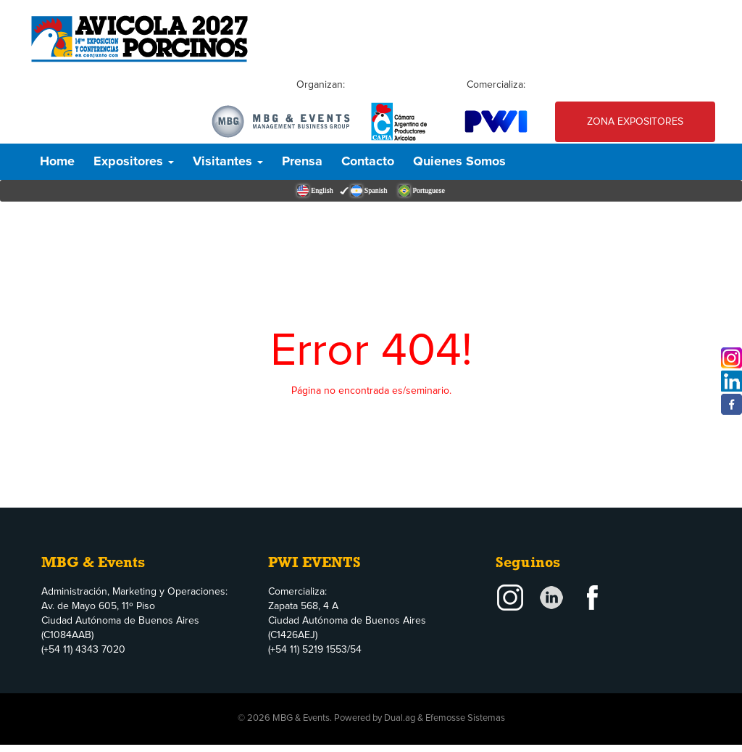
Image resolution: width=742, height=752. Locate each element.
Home (57, 161)
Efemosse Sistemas (465, 718)
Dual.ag (399, 718)
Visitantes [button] (228, 161)
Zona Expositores (635, 122)
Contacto (367, 161)
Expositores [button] (133, 161)
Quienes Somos (459, 161)
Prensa (302, 161)
